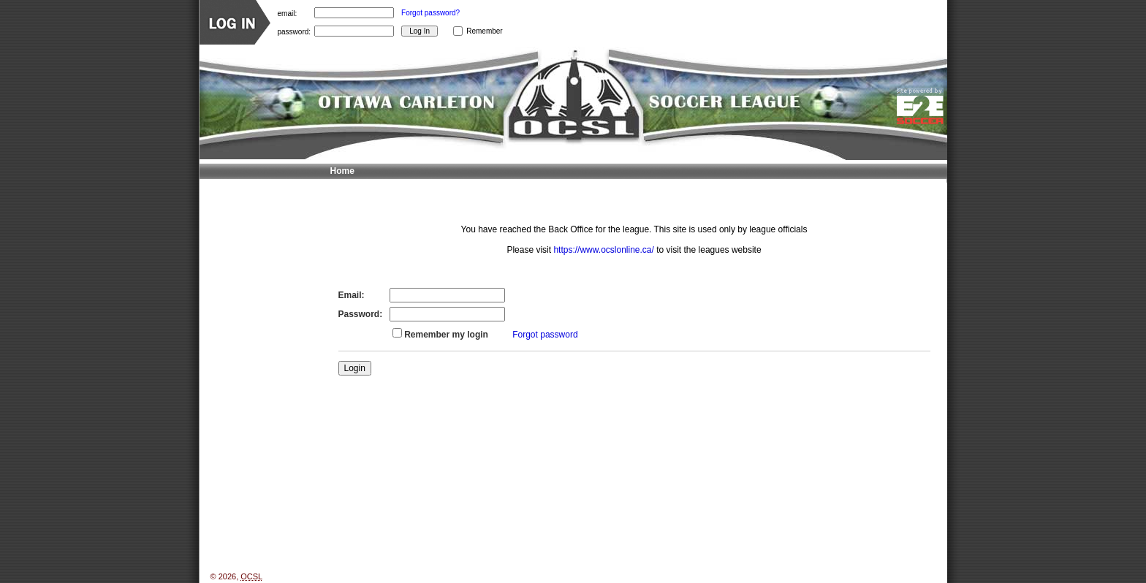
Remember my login (446, 334)
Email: (351, 295)
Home (342, 171)
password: (294, 31)
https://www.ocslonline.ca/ (603, 250)
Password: (360, 314)
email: (287, 13)
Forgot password (544, 334)
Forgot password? (430, 13)
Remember (484, 31)
